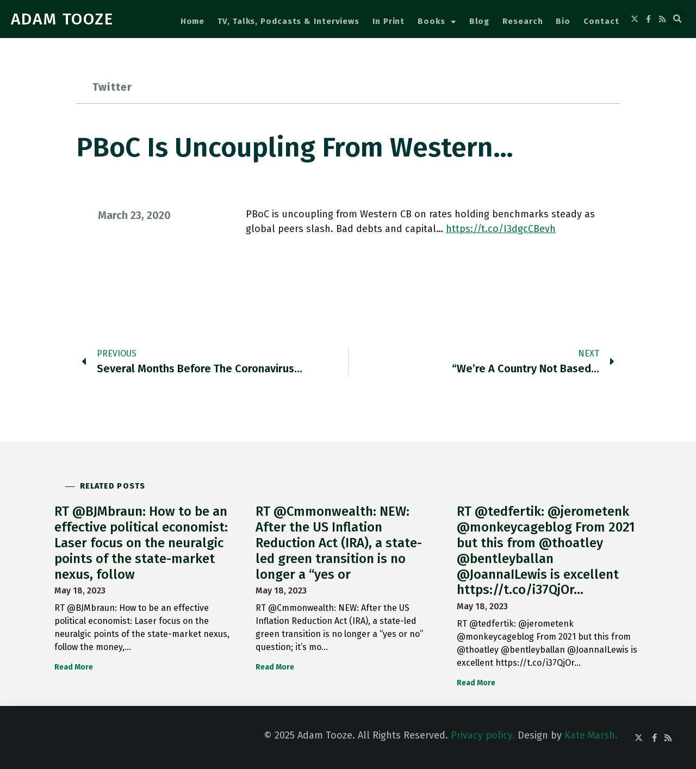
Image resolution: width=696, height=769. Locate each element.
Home (193, 21)
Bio (563, 21)
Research (522, 21)
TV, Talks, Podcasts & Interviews (288, 21)
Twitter (112, 86)
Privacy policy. (483, 735)
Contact (601, 21)
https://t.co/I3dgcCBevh (501, 229)
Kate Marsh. (591, 735)
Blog (479, 21)
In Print (388, 21)
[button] (677, 19)
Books (437, 22)
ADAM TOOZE (62, 19)
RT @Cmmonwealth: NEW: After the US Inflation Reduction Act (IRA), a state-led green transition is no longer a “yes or (339, 543)
